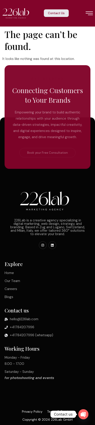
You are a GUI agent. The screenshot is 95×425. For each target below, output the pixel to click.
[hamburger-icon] (89, 14)
